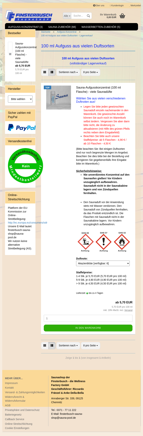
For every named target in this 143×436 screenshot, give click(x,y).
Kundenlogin (117, 5)
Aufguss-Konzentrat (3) (25, 26)
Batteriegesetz (13, 418)
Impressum (11, 387)
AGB (8, 409)
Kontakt (9, 391)
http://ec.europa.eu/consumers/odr (27, 226)
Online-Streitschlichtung (18, 427)
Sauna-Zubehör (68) (62, 26)
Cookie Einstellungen (17, 432)
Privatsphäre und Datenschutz (22, 414)
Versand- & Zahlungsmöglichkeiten (25, 396)
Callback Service (14, 423)
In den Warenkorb (88, 332)
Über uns (98, 5)
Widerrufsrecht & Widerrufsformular (15, 402)
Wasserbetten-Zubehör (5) (100, 26)
